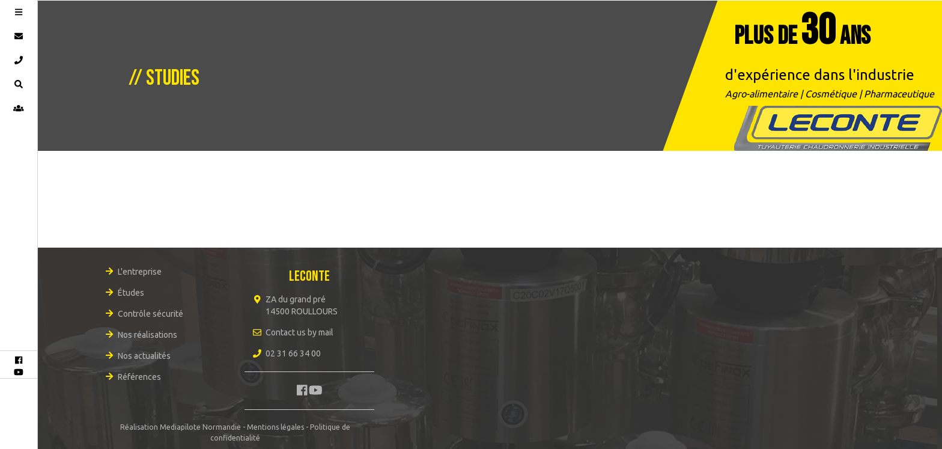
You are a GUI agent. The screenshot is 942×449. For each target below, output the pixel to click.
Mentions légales (275, 427)
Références (139, 377)
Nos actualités (144, 356)
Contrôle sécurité (150, 314)
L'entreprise (140, 271)
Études (131, 293)
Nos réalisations (147, 335)
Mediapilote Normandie (200, 427)
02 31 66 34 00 (293, 353)
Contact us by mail (299, 332)
